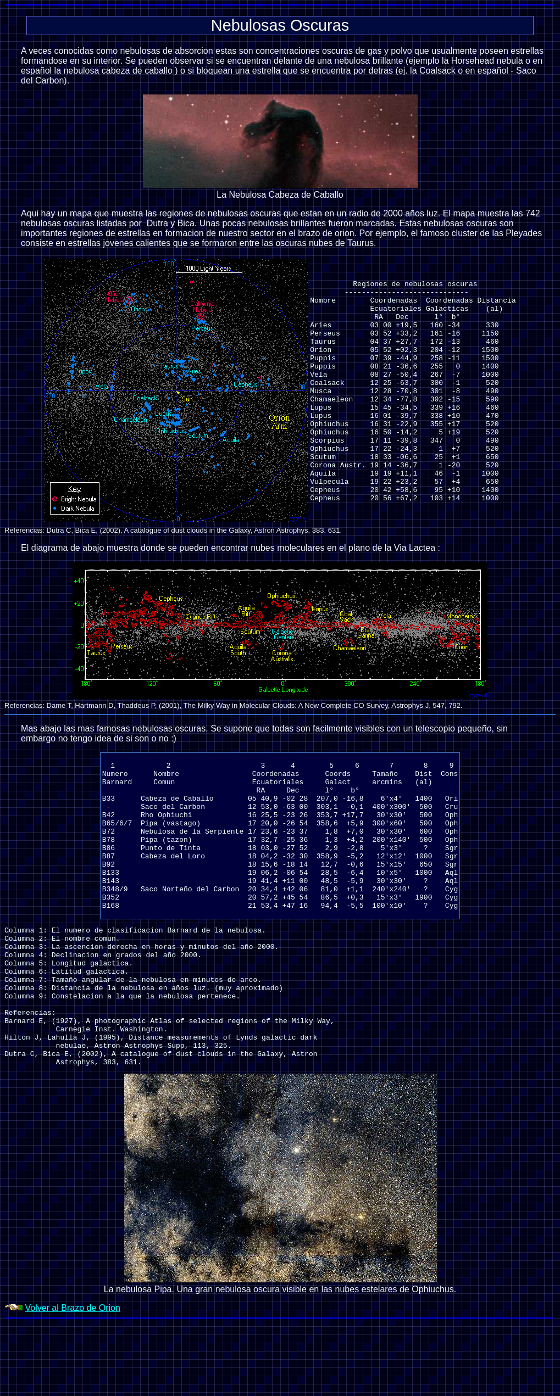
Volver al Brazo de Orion (72, 1381)
